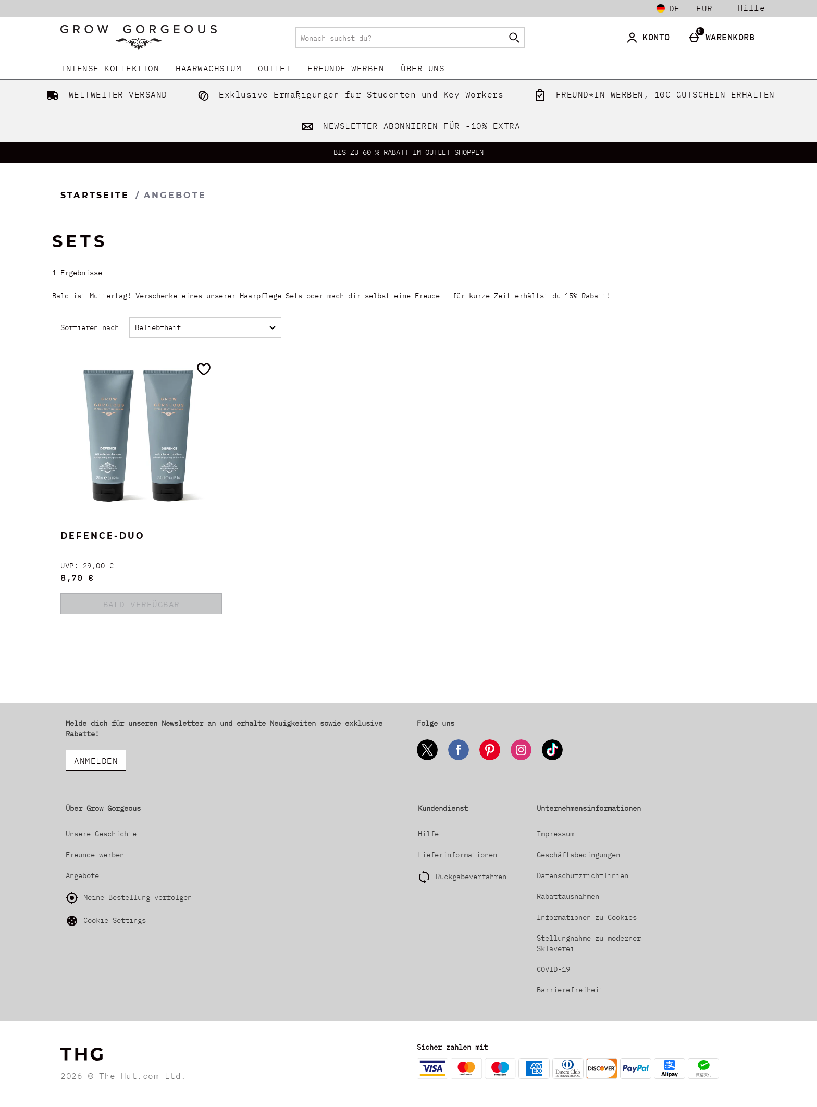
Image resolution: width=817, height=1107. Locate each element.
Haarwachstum (208, 68)
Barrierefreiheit (570, 989)
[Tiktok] (552, 758)
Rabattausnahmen (568, 896)
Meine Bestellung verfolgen (129, 898)
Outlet (274, 68)
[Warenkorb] (724, 37)
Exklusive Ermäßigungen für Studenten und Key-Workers (348, 94)
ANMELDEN (96, 761)
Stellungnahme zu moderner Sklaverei (589, 943)
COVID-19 (553, 969)
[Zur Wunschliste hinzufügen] (204, 369)
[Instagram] (521, 758)
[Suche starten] (514, 37)
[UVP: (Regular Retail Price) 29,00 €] (141, 566)
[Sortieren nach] (205, 327)
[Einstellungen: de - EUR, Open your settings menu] (684, 8)
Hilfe (751, 8)
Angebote (82, 875)
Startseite (94, 195)
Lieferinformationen (457, 854)
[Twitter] (427, 758)
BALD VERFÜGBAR (141, 604)
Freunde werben (345, 68)
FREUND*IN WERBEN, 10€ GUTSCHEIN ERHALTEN (652, 94)
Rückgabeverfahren (471, 876)
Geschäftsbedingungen (578, 854)
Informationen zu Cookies (587, 917)
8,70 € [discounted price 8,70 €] (76, 578)
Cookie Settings (106, 921)
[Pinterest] (489, 758)
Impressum (555, 833)
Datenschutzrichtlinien (582, 875)
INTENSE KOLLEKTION (109, 68)
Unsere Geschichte (101, 833)
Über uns (422, 68)
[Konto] (650, 37)
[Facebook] (458, 758)
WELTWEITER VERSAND (104, 94)
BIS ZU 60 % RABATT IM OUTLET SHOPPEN (408, 152)
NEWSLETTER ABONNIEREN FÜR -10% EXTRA (409, 125)
